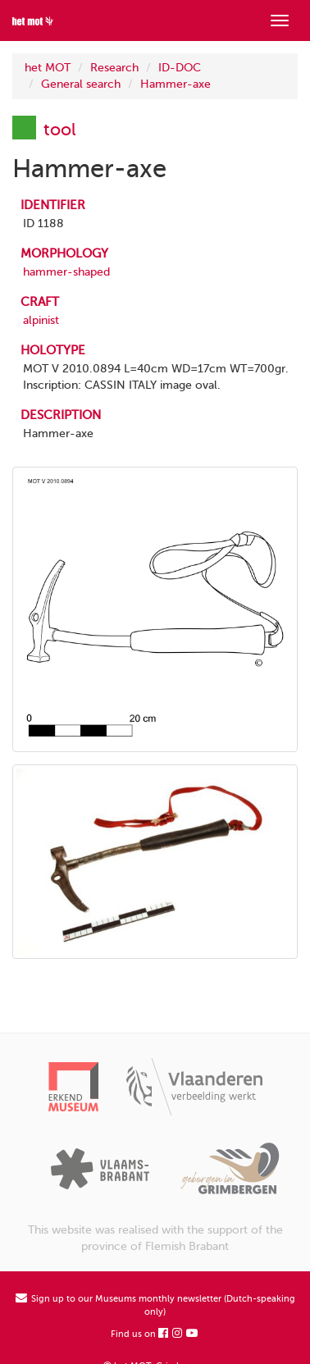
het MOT (48, 68)
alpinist (41, 320)
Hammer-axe (175, 84)
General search (81, 84)
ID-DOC (179, 68)
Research (114, 68)
